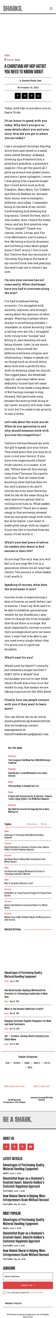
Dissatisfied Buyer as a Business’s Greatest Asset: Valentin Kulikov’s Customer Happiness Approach (26, 848)
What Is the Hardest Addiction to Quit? (18, 883)
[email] (28, 1276)
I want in (28, 1285)
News (7, 55)
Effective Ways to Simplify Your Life (23, 786)
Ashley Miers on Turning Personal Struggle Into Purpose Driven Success (27, 894)
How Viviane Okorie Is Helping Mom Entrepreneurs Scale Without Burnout (24, 860)
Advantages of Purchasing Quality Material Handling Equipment (24, 836)
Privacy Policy (36, 1292)
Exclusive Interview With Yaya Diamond (42, 1099)
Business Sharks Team (31, 80)
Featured (7, 844)
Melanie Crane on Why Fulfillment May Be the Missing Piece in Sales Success (27, 918)
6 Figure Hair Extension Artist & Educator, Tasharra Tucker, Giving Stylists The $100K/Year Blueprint (30, 797)
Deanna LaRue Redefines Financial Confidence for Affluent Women (26, 906)
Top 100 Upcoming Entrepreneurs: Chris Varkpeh (14, 1101)
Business (12, 756)
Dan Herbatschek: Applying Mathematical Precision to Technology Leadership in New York (24, 872)
